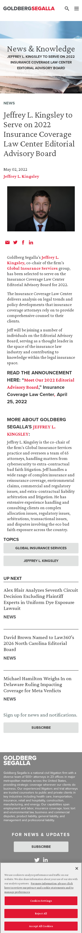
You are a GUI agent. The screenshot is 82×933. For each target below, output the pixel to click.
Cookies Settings (41, 902)
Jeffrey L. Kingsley (21, 176)
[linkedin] (31, 242)
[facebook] (23, 242)
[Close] (77, 869)
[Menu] (74, 8)
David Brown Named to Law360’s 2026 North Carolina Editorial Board (38, 643)
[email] (7, 242)
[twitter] (15, 242)
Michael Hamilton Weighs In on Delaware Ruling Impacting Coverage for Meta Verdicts (37, 684)
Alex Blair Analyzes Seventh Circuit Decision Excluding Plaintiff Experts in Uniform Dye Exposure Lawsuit (40, 599)
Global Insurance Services (32, 268)
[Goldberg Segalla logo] (29, 9)
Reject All (41, 914)
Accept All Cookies (41, 927)
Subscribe (41, 727)
